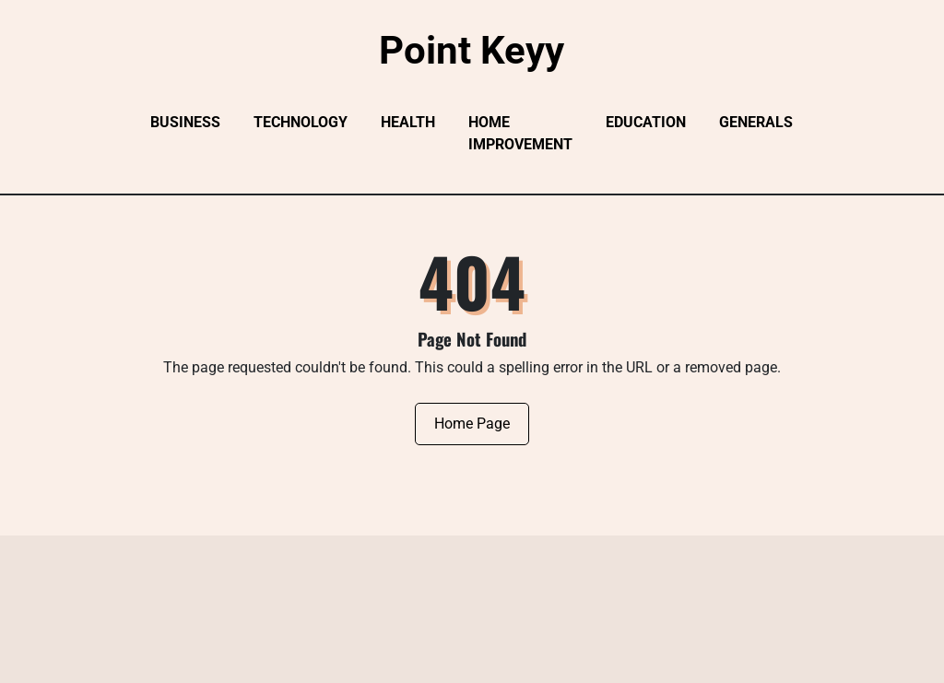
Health (408, 122)
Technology (301, 122)
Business (185, 122)
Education (646, 122)
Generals (756, 122)
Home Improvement (520, 133)
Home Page (472, 423)
